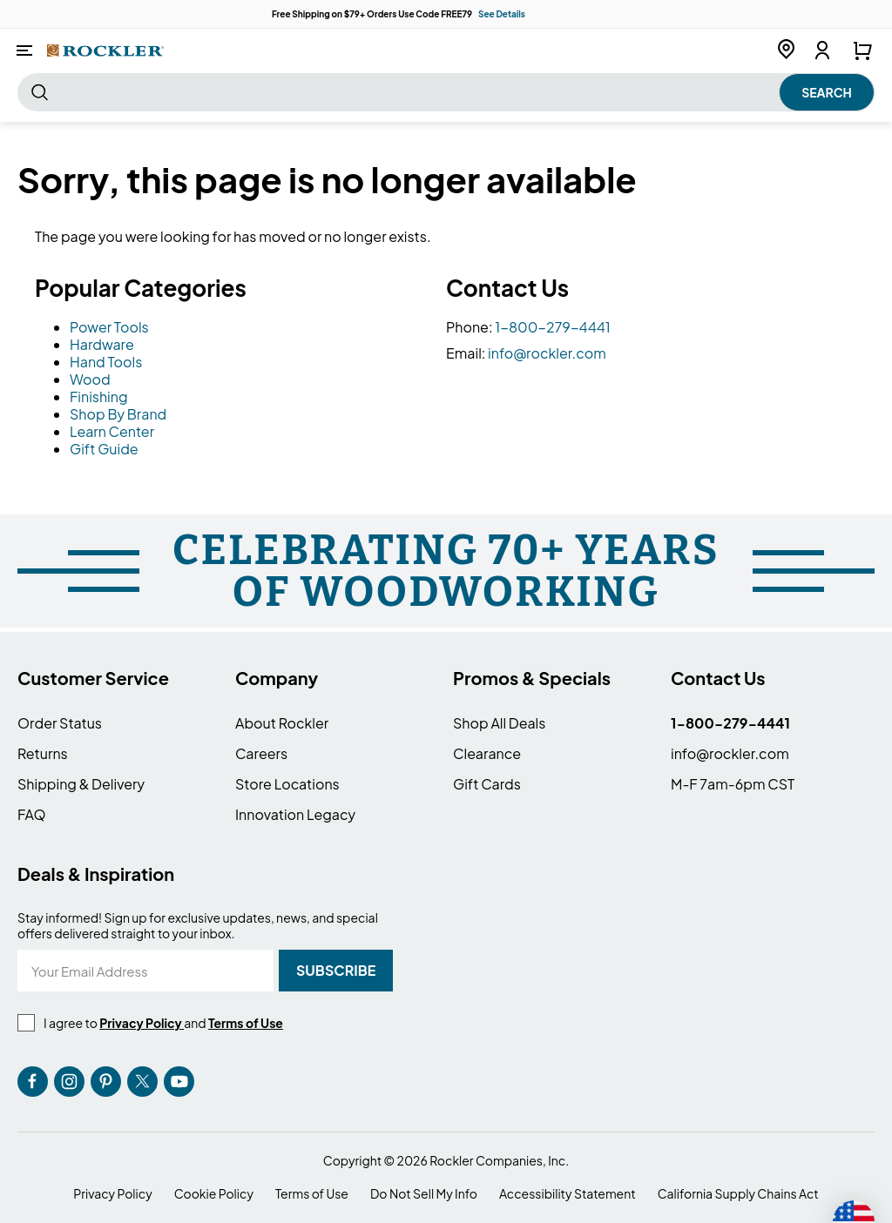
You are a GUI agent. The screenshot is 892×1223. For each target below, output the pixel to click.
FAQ (31, 814)
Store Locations (287, 784)
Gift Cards (487, 784)
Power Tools (109, 327)
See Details (501, 14)
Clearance (487, 753)
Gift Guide (104, 449)
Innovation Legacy (295, 814)
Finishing (99, 396)
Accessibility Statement (567, 1193)
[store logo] (105, 50)
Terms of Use (311, 1193)
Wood (90, 379)
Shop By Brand (118, 414)
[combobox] (446, 92)
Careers (261, 753)
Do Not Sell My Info (423, 1193)
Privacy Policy (112, 1193)
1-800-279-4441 (553, 327)
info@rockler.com (547, 353)
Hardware (102, 344)
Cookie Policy (213, 1193)
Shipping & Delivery (81, 784)
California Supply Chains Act (738, 1193)
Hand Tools (106, 362)
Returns (42, 753)
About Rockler (281, 723)
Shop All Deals (499, 723)
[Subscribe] (336, 970)
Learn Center (112, 431)
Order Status (59, 723)
